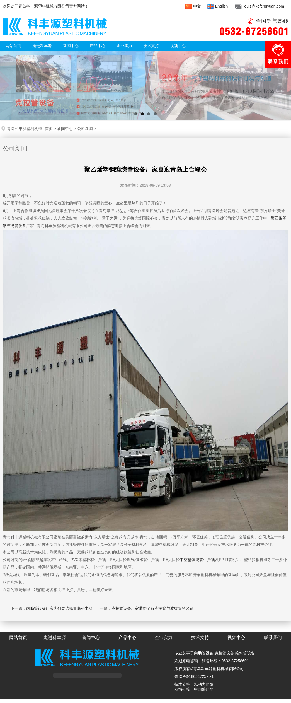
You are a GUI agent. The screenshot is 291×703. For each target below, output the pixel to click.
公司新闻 (85, 128)
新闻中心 (65, 128)
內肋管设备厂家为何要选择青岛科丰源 (59, 608)
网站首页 (13, 46)
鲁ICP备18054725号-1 (194, 676)
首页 (49, 128)
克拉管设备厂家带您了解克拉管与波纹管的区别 (152, 608)
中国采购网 (204, 689)
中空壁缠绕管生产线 (197, 559)
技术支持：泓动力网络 (194, 684)
